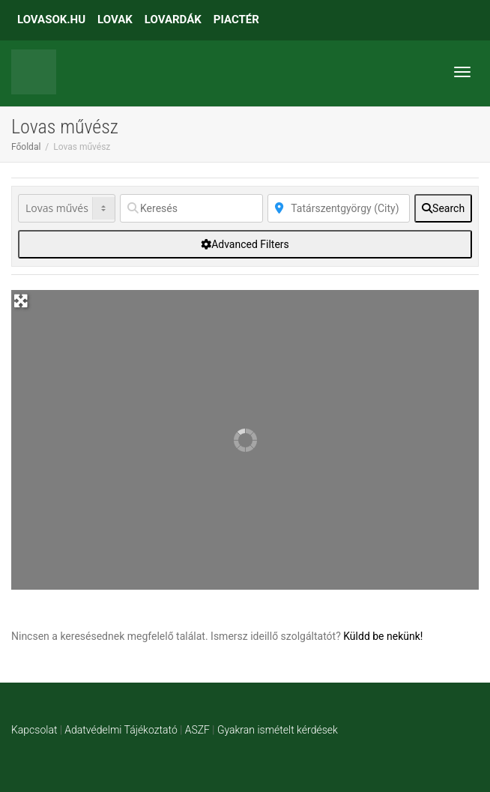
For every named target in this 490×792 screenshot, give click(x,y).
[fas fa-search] (443, 208)
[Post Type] (66, 208)
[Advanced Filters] (245, 244)
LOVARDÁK (173, 19)
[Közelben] (339, 208)
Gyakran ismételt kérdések (277, 730)
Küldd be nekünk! (383, 636)
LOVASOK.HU (51, 19)
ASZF (197, 730)
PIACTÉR (236, 19)
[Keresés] (191, 208)
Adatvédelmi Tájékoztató (120, 730)
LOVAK (115, 19)
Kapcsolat (34, 730)
